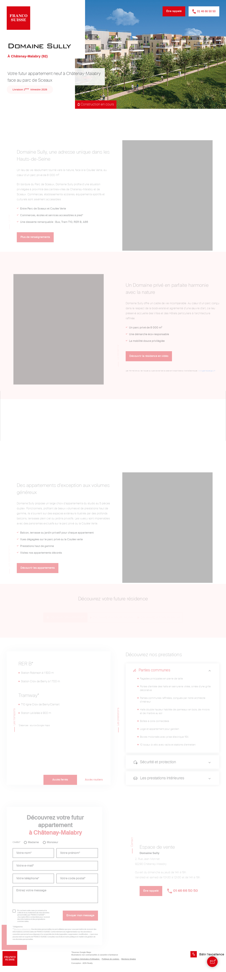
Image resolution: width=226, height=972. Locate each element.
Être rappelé (174, 11)
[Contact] (212, 961)
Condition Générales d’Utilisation (86, 959)
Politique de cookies (111, 959)
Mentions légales (128, 959)
